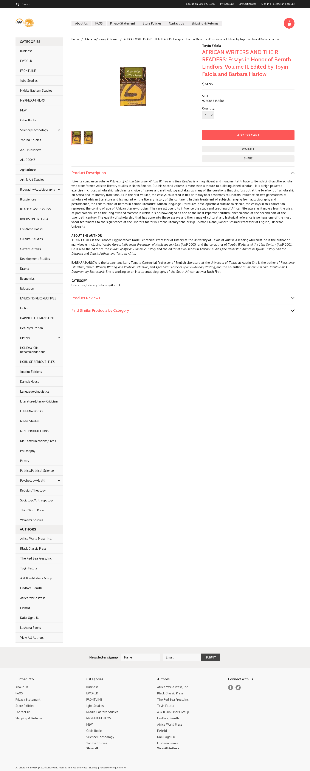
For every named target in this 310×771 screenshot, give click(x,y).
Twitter (238, 687)
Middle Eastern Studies (36, 90)
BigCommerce (119, 767)
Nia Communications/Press (38, 441)
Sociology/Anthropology (37, 500)
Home (75, 39)
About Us (81, 23)
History (25, 338)
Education (27, 288)
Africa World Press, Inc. (36, 539)
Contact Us (176, 23)
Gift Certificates (247, 3)
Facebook (230, 687)
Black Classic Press (33, 548)
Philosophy (27, 451)
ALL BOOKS (28, 160)
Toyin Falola (28, 568)
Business (26, 51)
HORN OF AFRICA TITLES (37, 362)
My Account (227, 3)
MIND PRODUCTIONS (34, 431)
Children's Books (31, 229)
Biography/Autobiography (37, 189)
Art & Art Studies (32, 179)
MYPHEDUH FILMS (32, 100)
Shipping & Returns (205, 23)
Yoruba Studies (30, 140)
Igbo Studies (29, 81)
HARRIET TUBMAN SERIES (38, 318)
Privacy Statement (122, 23)
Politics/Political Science (37, 471)
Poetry (24, 461)
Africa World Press (32, 598)
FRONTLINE (28, 71)
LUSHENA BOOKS (31, 411)
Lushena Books (30, 628)
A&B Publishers (31, 150)
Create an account (283, 3)
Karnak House (29, 381)
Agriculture (28, 170)
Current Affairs (30, 249)
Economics (27, 278)
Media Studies (30, 421)
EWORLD (26, 61)
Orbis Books (28, 120)
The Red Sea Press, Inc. (36, 558)
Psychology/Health (33, 480)
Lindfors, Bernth (31, 588)
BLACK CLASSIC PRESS (35, 209)
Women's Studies (31, 520)
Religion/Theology (33, 490)
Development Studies (35, 259)
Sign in (265, 3)
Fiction (24, 308)
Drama (24, 269)
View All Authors (32, 637)
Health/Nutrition (31, 328)
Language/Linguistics (34, 391)
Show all (92, 748)
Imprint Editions (31, 372)
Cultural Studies (31, 239)
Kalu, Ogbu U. (29, 618)
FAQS (99, 23)
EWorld (25, 608)
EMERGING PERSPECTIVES (38, 298)
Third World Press (32, 510)
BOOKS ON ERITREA (34, 219)
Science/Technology (34, 130)
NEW (23, 110)
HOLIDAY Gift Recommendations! (33, 350)
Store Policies (152, 23)
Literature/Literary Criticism (39, 401)
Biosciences (28, 199)
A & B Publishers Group (36, 578)
